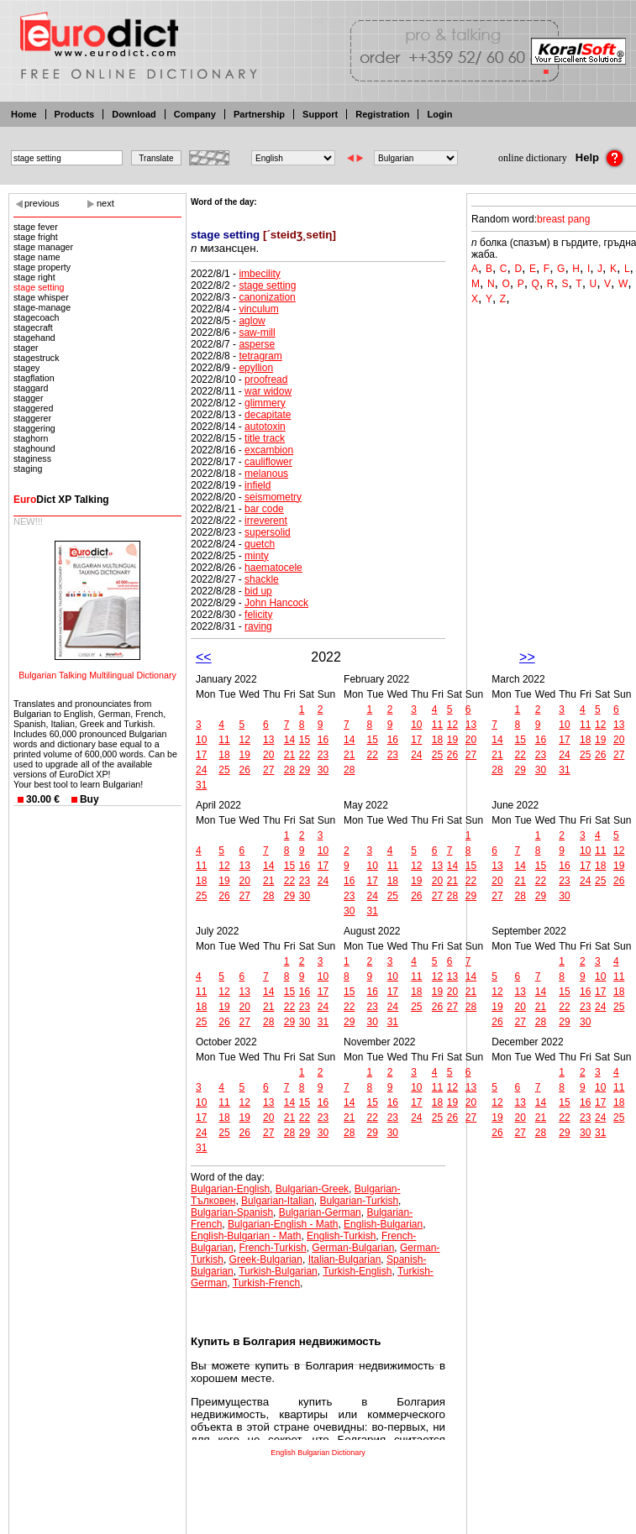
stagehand (34, 337)
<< (204, 657)
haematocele (273, 567)
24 (201, 770)
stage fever (35, 227)
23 (323, 755)
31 (201, 785)
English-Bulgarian (383, 1224)
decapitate (267, 415)
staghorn (30, 438)
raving (258, 626)
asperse (257, 344)
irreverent (265, 520)
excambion (268, 450)
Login (439, 114)
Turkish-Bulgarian (278, 1271)
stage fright (35, 237)
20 (268, 755)
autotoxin (265, 426)
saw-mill (257, 332)
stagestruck (36, 358)
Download (134, 114)
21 (289, 755)
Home (24, 114)
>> (527, 657)
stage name (36, 257)
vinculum (258, 309)
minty (256, 556)
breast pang (563, 219)
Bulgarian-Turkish (359, 1201)
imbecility (259, 274)
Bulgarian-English (230, 1189)
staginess (32, 458)
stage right (34, 277)
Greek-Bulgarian (265, 1259)
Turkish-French (266, 1283)
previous (42, 203)
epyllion (256, 368)
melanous (266, 473)
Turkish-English (357, 1271)
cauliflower (268, 462)
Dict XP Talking (61, 499)
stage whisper (41, 297)
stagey (26, 368)
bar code (264, 509)
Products (75, 114)
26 (244, 770)
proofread (265, 379)
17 (201, 755)
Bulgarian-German (320, 1212)
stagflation (34, 378)
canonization (267, 297)
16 (323, 740)
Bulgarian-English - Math (283, 1224)
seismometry (273, 497)
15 (304, 740)
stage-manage (42, 307)
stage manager (43, 247)
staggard (30, 388)
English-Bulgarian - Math (246, 1236)
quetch (259, 544)
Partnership (259, 114)
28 (289, 770)
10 (201, 740)
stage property (42, 267)
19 (244, 755)
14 (289, 740)
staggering (34, 428)
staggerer (32, 418)
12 (244, 740)
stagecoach (36, 317)
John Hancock (276, 603)
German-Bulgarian (353, 1248)
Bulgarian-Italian (277, 1201)
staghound (34, 448)
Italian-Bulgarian (344, 1259)
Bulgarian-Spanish (232, 1212)
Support (320, 114)
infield (257, 485)
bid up (258, 591)
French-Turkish (272, 1248)
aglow (252, 321)
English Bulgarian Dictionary (318, 1452)
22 (304, 755)
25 (223, 770)
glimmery (265, 403)
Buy (89, 799)
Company (195, 114)
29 (304, 770)
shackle (261, 579)
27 (268, 770)
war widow (268, 391)
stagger (28, 398)
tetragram (260, 356)
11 (223, 740)
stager (26, 348)
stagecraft (33, 327)
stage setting (38, 287)
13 (268, 740)
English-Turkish (341, 1236)
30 (323, 770)
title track (264, 438)
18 (223, 755)
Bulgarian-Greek (312, 1189)
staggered (33, 408)
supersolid (267, 532)
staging (27, 468)
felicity (258, 614)
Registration (382, 114)
